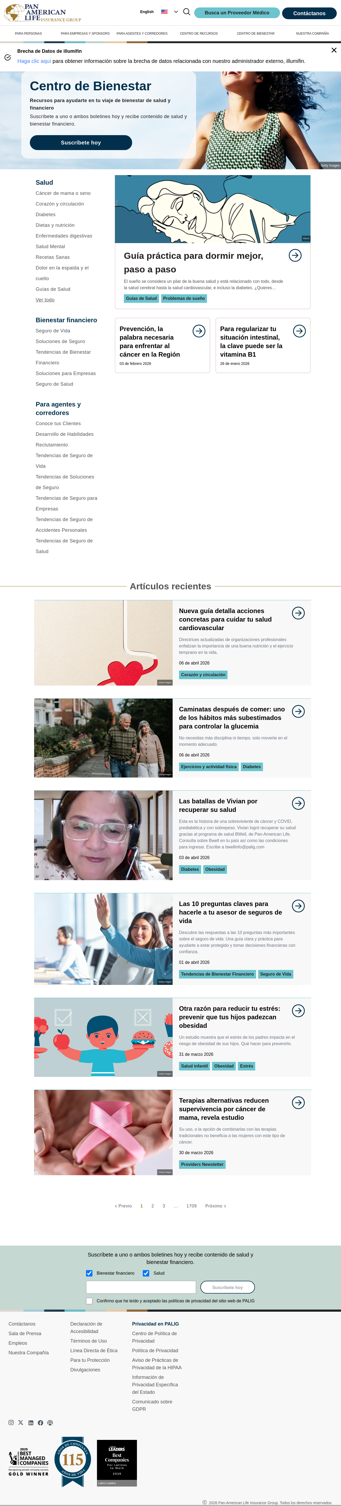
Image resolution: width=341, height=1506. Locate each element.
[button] (170, 12)
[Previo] (122, 1206)
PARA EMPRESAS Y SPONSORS (85, 33)
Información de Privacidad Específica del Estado (155, 1385)
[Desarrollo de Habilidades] (68, 434)
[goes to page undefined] (292, 255)
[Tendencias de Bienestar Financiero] (68, 357)
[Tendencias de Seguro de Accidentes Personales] (68, 524)
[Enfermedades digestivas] (68, 236)
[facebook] (40, 1423)
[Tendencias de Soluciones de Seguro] (68, 482)
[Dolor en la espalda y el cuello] (68, 273)
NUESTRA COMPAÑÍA (312, 33)
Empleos (18, 1343)
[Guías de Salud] (68, 289)
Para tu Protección (90, 1360)
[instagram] (12, 1422)
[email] (141, 1287)
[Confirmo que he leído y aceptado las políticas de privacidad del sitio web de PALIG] (89, 1301)
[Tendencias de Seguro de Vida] (68, 461)
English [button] (147, 12)
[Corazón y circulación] (68, 204)
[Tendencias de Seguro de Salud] (68, 546)
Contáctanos (309, 13)
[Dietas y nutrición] (68, 225)
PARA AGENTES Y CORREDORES (142, 33)
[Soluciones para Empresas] (68, 373)
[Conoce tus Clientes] (68, 423)
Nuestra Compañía (29, 1352)
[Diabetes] (68, 214)
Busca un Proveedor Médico (237, 12)
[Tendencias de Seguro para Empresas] (68, 503)
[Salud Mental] (68, 246)
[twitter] (21, 1422)
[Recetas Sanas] (68, 257)
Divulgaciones (85, 1369)
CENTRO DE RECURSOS (199, 33)
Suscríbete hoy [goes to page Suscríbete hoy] (81, 143)
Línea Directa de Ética (93, 1350)
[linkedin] (31, 1423)
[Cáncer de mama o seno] (68, 193)
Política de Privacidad (155, 1350)
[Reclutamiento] (68, 445)
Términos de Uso (88, 1341)
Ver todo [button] (45, 300)
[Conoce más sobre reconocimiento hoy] (119, 1463)
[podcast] (50, 1423)
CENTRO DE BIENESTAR (255, 33)
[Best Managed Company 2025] (31, 1463)
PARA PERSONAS (28, 33)
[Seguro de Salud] (68, 384)
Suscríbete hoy (227, 1287)
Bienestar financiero (115, 1273)
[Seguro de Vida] (68, 330)
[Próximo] (216, 1206)
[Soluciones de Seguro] (68, 341)
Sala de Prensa (25, 1333)
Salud (158, 1273)
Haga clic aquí (34, 61)
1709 (191, 1206)
